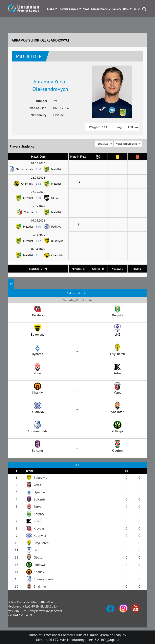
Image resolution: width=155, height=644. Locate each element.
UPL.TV (127, 8)
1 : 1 (38, 212)
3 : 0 (38, 226)
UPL (10, 284)
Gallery (116, 8)
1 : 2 (38, 183)
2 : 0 (38, 198)
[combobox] (104, 143)
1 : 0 (38, 169)
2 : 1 (38, 255)
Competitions (99, 8)
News (86, 8)
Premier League (68, 8)
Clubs (50, 8)
